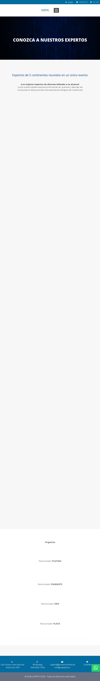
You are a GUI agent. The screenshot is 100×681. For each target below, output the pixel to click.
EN (97, 2)
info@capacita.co (62, 667)
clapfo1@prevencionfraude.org (64, 665)
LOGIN (70, 2)
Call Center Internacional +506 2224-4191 (12, 665)
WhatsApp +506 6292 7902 (37, 665)
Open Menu (56, 10)
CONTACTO (83, 2)
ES (94, 2)
